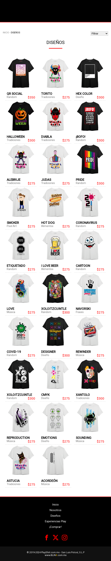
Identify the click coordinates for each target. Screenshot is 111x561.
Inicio (6, 32)
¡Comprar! (55, 527)
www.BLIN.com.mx (55, 555)
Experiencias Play (55, 521)
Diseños (55, 515)
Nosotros (55, 510)
